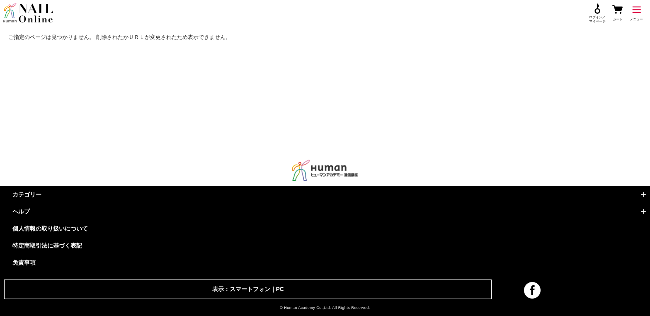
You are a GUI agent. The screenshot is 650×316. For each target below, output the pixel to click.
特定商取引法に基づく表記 (47, 245)
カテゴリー (26, 194)
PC (280, 289)
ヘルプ (21, 211)
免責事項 (24, 262)
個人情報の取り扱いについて (50, 228)
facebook (532, 290)
